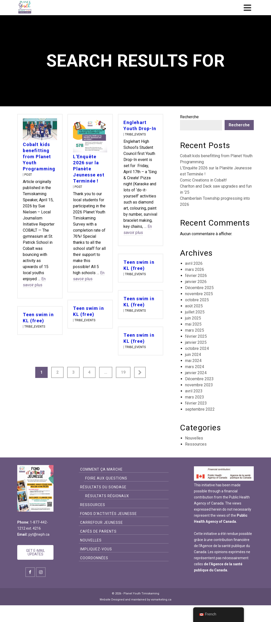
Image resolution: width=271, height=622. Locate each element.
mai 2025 (193, 324)
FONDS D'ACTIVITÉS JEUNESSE (108, 514)
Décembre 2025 (199, 287)
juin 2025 (193, 318)
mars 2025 (194, 330)
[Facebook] (30, 572)
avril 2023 (194, 391)
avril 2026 (194, 263)
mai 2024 (193, 360)
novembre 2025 (199, 293)
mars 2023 (194, 397)
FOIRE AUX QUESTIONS (106, 478)
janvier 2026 (196, 281)
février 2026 (196, 275)
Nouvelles (194, 438)
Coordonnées (94, 558)
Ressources (196, 444)
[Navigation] (247, 7)
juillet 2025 (195, 312)
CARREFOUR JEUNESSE (101, 522)
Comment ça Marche (101, 469)
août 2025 (194, 306)
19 (123, 372)
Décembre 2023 (199, 378)
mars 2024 (194, 366)
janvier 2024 (196, 372)
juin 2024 (193, 354)
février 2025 (196, 336)
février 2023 (196, 403)
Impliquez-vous (96, 549)
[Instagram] (41, 572)
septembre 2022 (200, 409)
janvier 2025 (196, 342)
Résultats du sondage (103, 487)
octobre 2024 (197, 348)
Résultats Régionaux (107, 496)
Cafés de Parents (98, 531)
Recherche (189, 116)
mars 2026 (194, 269)
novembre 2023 (199, 385)
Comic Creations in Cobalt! (203, 180)
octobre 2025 (197, 299)
